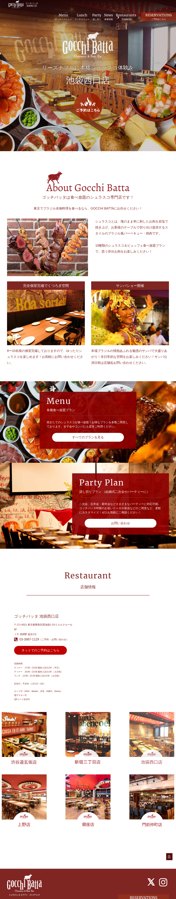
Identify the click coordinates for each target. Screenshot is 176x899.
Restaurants (124, 17)
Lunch (79, 17)
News (106, 17)
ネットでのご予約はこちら (40, 650)
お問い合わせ (120, 523)
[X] (151, 870)
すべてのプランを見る (88, 437)
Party (94, 17)
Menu (61, 17)
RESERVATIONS (158, 16)
